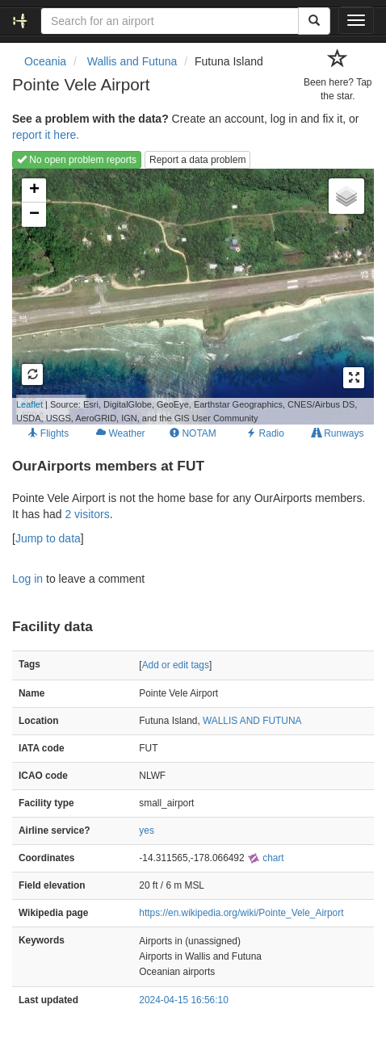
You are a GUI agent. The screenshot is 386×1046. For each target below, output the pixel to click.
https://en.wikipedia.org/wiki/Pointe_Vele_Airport (241, 912)
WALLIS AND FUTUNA (252, 720)
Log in (27, 578)
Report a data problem (197, 159)
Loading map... (184, 296)
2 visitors (87, 514)
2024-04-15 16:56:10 (183, 1000)
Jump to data (48, 538)
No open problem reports (76, 159)
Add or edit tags (175, 665)
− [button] (34, 215)
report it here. (45, 134)
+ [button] (34, 190)
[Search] (314, 21)
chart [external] (265, 858)
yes (146, 830)
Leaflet (29, 404)
